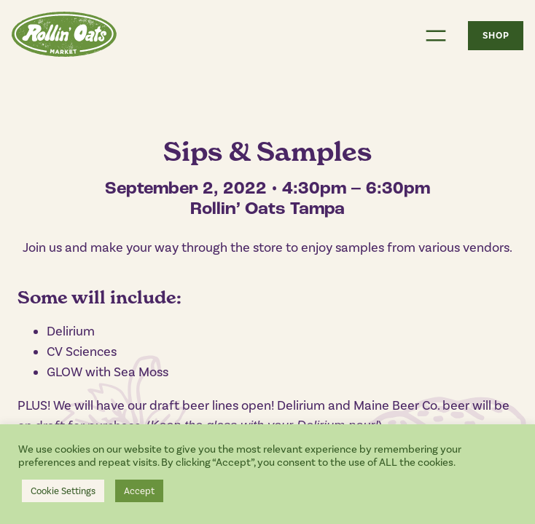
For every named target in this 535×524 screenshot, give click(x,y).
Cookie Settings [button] (63, 490)
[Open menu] (435, 35)
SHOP (496, 35)
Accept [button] (139, 490)
